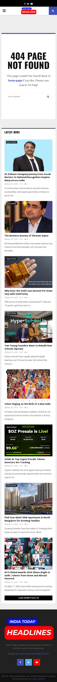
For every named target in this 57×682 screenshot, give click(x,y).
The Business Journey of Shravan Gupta (26, 236)
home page (15, 80)
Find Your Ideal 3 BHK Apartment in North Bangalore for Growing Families (27, 519)
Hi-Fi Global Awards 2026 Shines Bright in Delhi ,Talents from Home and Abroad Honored (27, 575)
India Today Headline (36, 679)
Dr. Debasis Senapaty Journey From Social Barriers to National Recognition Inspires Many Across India (28, 177)
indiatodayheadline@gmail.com (34, 653)
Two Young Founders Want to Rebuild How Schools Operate (28, 347)
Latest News (12, 132)
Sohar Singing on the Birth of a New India (27, 404)
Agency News (11, 142)
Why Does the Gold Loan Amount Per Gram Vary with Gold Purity (28, 292)
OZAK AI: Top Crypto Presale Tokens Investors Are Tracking (25, 461)
